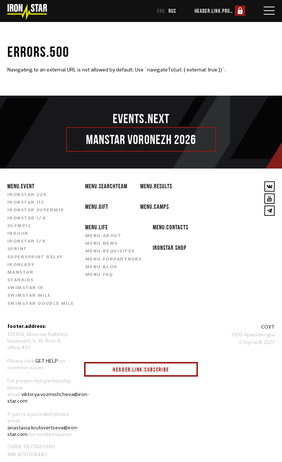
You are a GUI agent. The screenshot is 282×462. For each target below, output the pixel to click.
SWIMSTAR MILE (29, 295)
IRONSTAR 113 (25, 202)
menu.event (21, 186)
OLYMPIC (19, 226)
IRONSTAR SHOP (170, 247)
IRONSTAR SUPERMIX (35, 210)
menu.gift (96, 206)
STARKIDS (20, 280)
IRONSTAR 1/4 (26, 218)
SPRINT (17, 249)
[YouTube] (269, 198)
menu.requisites (110, 251)
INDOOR (18, 234)
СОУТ (268, 327)
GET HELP (46, 361)
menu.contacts (170, 227)
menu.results (156, 186)
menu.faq (99, 275)
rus (172, 11)
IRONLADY (21, 265)
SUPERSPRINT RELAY (35, 257)
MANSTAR (20, 272)
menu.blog (101, 267)
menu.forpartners (113, 259)
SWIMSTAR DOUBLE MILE (40, 304)
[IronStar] (27, 12)
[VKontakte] (269, 186)
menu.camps (154, 206)
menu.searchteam (106, 186)
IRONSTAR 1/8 (26, 241)
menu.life (96, 227)
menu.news (101, 243)
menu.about (103, 236)
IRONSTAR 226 (26, 195)
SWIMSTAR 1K (25, 288)
